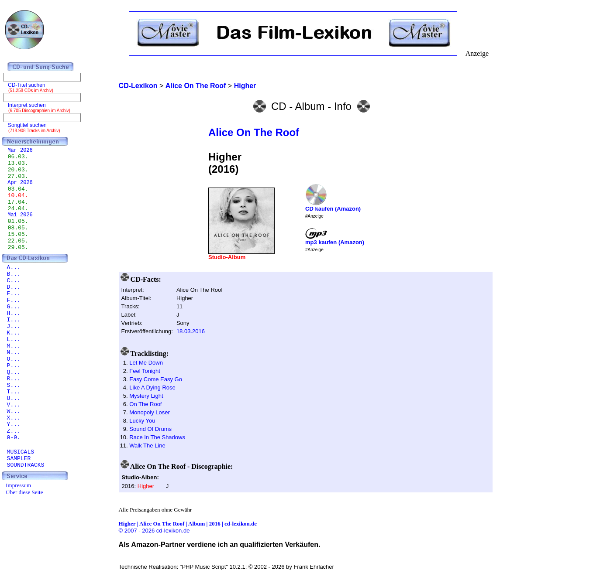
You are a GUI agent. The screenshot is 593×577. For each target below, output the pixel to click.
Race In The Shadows (157, 437)
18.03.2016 (190, 331)
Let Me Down (146, 362)
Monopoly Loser (149, 412)
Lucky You (142, 420)
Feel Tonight (144, 371)
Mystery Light (146, 396)
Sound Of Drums (150, 429)
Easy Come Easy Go (155, 379)
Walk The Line (147, 445)
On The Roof (145, 404)
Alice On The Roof (253, 132)
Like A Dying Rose (152, 387)
